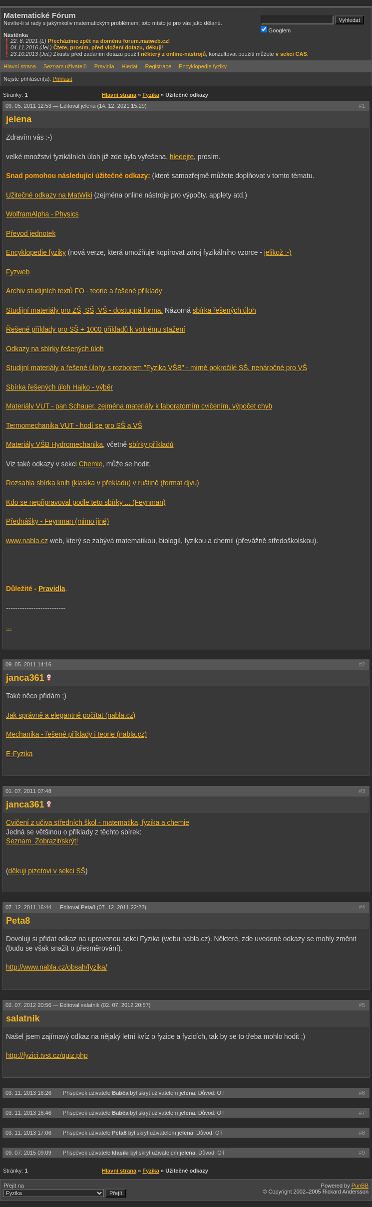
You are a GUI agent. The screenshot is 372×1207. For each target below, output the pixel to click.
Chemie (90, 464)
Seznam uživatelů (65, 66)
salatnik (23, 1018)
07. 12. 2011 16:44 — (75, 907)
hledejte (182, 157)
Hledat (130, 66)
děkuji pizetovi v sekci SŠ (46, 871)
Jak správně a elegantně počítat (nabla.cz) (70, 715)
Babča (120, 1093)
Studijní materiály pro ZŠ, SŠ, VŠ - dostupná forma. (84, 310)
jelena (18, 119)
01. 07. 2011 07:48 (28, 791)
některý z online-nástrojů (173, 54)
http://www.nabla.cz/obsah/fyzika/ (56, 967)
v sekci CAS (291, 54)
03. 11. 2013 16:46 (29, 1113)
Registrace (158, 66)
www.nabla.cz (27, 541)
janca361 (25, 678)
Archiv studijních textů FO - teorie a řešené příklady (84, 291)
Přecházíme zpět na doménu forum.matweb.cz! (109, 41)
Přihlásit (62, 79)
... (8, 627)
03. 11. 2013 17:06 (29, 1133)
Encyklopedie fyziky (203, 66)
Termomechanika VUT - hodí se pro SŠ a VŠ (74, 425)
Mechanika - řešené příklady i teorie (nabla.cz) (76, 734)
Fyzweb (17, 272)
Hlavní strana (19, 66)
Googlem (276, 29)
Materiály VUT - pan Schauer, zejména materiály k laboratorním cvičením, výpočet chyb (139, 406)
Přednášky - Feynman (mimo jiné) (57, 521)
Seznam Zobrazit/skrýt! (42, 841)
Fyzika (150, 95)
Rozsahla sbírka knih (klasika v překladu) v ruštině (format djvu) (102, 483)
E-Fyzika (19, 754)
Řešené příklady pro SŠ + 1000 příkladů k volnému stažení (95, 329)
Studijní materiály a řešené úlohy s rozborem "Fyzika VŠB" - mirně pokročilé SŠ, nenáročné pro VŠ (156, 368)
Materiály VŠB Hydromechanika (54, 444)
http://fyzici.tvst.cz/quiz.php (47, 1055)
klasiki (120, 1153)
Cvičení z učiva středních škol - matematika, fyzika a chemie (97, 822)
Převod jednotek (30, 233)
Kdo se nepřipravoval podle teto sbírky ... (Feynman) (85, 502)
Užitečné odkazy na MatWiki (49, 195)
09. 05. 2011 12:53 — (76, 106)
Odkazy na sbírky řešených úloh (55, 349)
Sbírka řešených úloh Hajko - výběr (59, 387)
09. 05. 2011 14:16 (28, 664)
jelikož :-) (278, 252)
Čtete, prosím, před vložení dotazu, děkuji (107, 47)
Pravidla (104, 66)
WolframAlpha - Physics (42, 214)
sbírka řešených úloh (224, 310)
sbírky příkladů (151, 444)
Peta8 (18, 921)
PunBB (360, 1186)
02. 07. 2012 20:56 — (78, 1005)
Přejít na (64, 1190)
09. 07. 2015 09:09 (29, 1153)
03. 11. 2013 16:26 (29, 1093)
